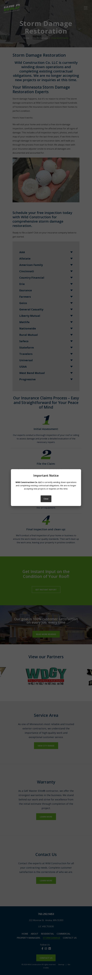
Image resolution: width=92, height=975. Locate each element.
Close (46, 499)
